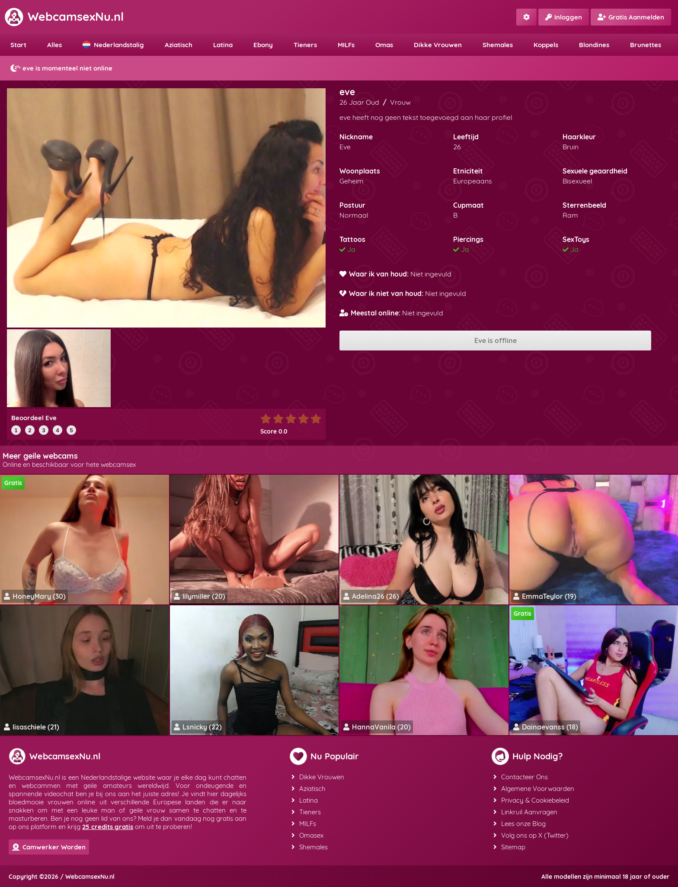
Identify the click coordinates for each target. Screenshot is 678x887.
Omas (384, 45)
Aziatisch (178, 45)
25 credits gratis (107, 827)
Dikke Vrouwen (438, 45)
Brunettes (645, 45)
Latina (223, 45)
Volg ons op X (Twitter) (531, 835)
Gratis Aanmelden (631, 17)
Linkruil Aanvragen (525, 812)
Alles (54, 45)
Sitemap (509, 847)
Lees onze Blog (519, 824)
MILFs (346, 45)
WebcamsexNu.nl (64, 16)
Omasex (307, 835)
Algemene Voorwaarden (533, 788)
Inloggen (563, 17)
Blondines (594, 45)
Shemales (498, 45)
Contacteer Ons (520, 777)
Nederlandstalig (113, 45)
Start (18, 45)
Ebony (263, 45)
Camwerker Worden (49, 847)
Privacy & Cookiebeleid (531, 800)
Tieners (305, 45)
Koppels (546, 45)
